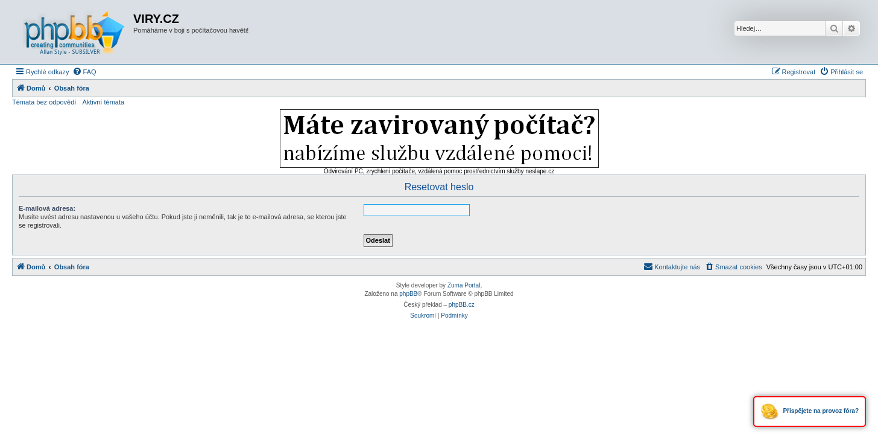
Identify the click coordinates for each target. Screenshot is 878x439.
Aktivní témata (103, 102)
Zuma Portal (463, 285)
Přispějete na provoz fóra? (809, 411)
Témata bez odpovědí (44, 102)
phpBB (408, 293)
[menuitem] (84, 72)
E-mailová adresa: (47, 208)
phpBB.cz (462, 304)
